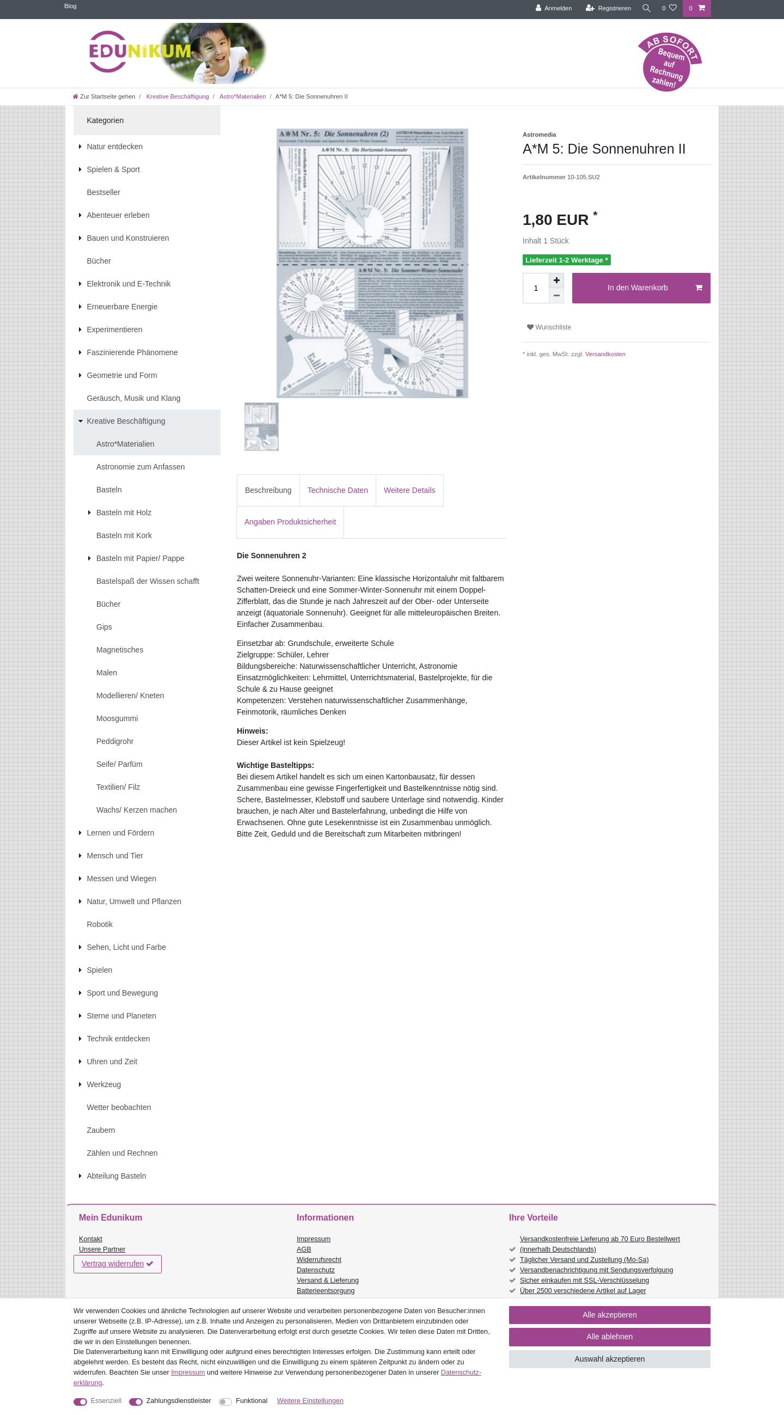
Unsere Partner (102, 1249)
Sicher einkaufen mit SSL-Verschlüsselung (584, 1280)
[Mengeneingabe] (536, 288)
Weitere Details (410, 490)
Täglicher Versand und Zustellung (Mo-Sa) (584, 1260)
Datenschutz (316, 1270)
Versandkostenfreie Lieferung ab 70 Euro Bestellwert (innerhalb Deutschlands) (600, 1244)
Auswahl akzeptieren (609, 1359)
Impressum (313, 1239)
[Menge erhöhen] (556, 280)
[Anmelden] (551, 8)
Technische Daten (338, 490)
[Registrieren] (605, 8)
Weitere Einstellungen (310, 1401)
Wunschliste (549, 327)
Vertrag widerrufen (118, 1264)
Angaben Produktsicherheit (290, 521)
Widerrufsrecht (319, 1260)
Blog (70, 6)
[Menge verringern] (556, 295)
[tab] (268, 490)
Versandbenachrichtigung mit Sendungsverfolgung (596, 1270)
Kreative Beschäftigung (177, 96)
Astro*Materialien (242, 96)
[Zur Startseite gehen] (104, 96)
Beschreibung (268, 490)
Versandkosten (605, 354)
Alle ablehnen (610, 1336)
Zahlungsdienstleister (178, 1401)
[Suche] (645, 8)
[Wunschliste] (669, 8)
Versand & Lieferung (328, 1280)
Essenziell (106, 1401)
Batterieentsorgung (325, 1291)
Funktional (251, 1401)
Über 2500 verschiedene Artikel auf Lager (583, 1291)
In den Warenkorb (655, 288)
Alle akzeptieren (610, 1314)
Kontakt (90, 1239)
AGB (304, 1249)
